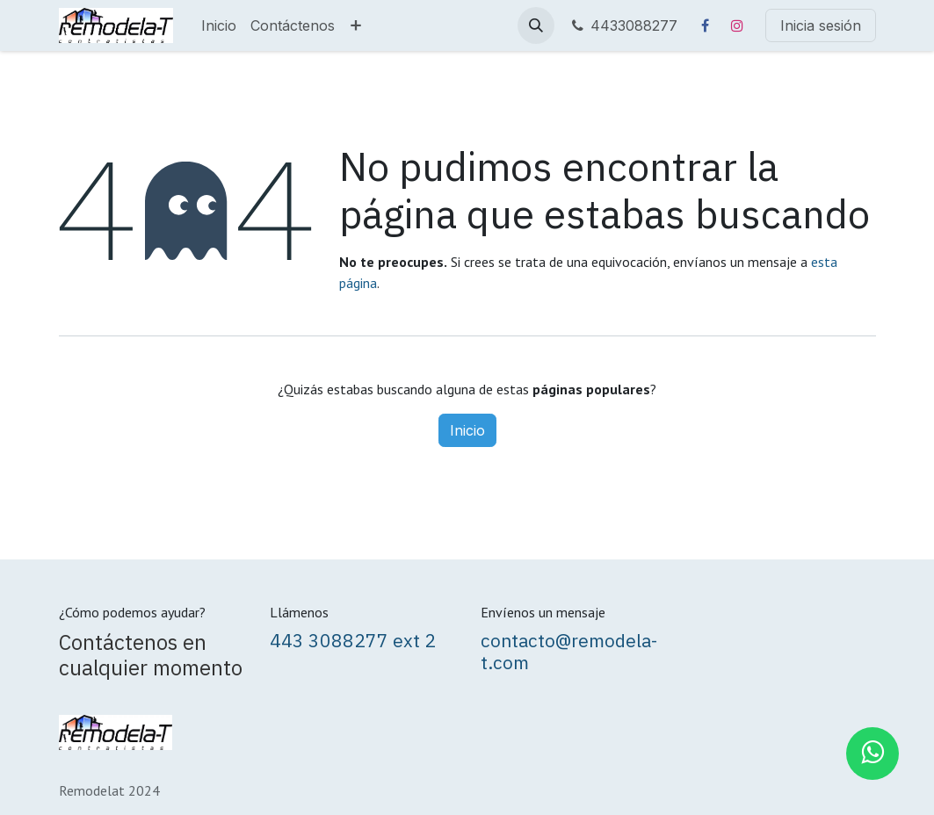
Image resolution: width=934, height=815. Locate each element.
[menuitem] (218, 25)
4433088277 (622, 25)
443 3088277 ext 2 (353, 641)
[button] (536, 25)
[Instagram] (737, 25)
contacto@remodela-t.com (569, 651)
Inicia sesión (820, 25)
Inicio (467, 430)
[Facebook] (705, 25)
